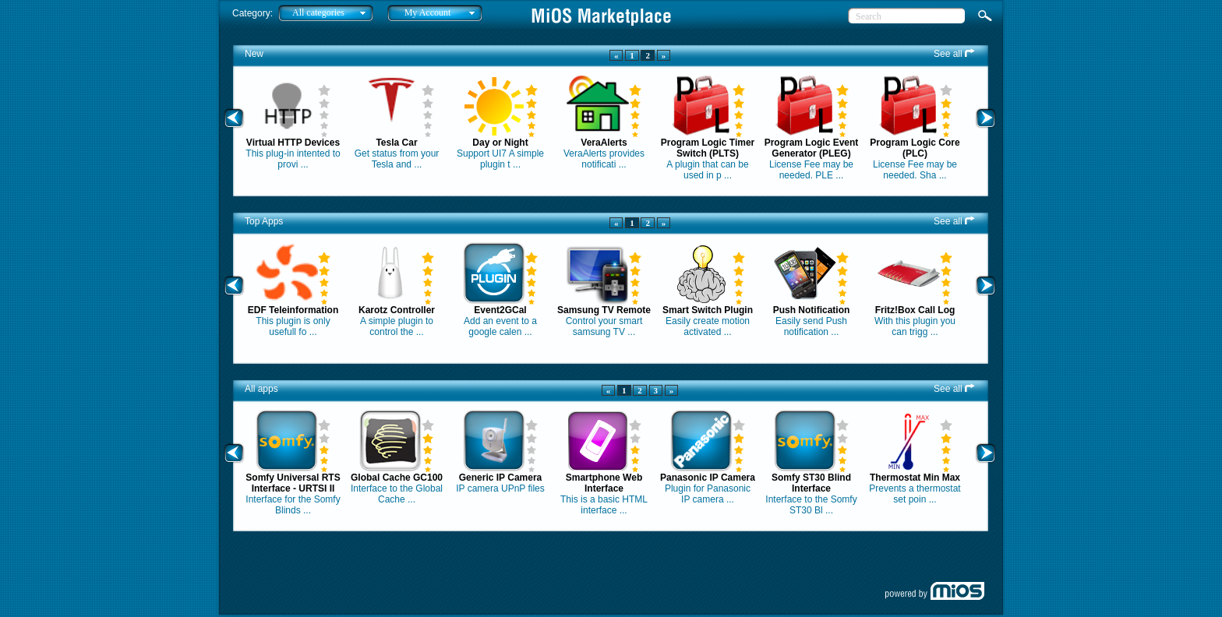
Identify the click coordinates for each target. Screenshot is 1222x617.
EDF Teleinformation (293, 310)
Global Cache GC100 (397, 477)
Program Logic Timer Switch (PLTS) (707, 148)
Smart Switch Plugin (707, 310)
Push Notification (811, 310)
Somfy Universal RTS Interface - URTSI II (292, 483)
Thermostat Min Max (915, 477)
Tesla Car (396, 142)
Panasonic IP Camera (707, 477)
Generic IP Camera (500, 477)
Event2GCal (500, 310)
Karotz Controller (396, 310)
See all (954, 53)
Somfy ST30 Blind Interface (811, 483)
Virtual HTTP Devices (293, 142)
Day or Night (500, 142)
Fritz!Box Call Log (915, 310)
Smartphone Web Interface (604, 483)
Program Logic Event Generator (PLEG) (812, 148)
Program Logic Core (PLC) (914, 148)
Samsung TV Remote (604, 310)
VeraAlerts (604, 142)
